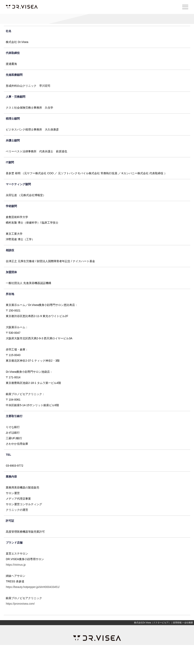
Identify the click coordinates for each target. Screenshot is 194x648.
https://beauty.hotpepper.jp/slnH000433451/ (33, 587)
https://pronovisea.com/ (20, 603)
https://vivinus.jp (16, 564)
